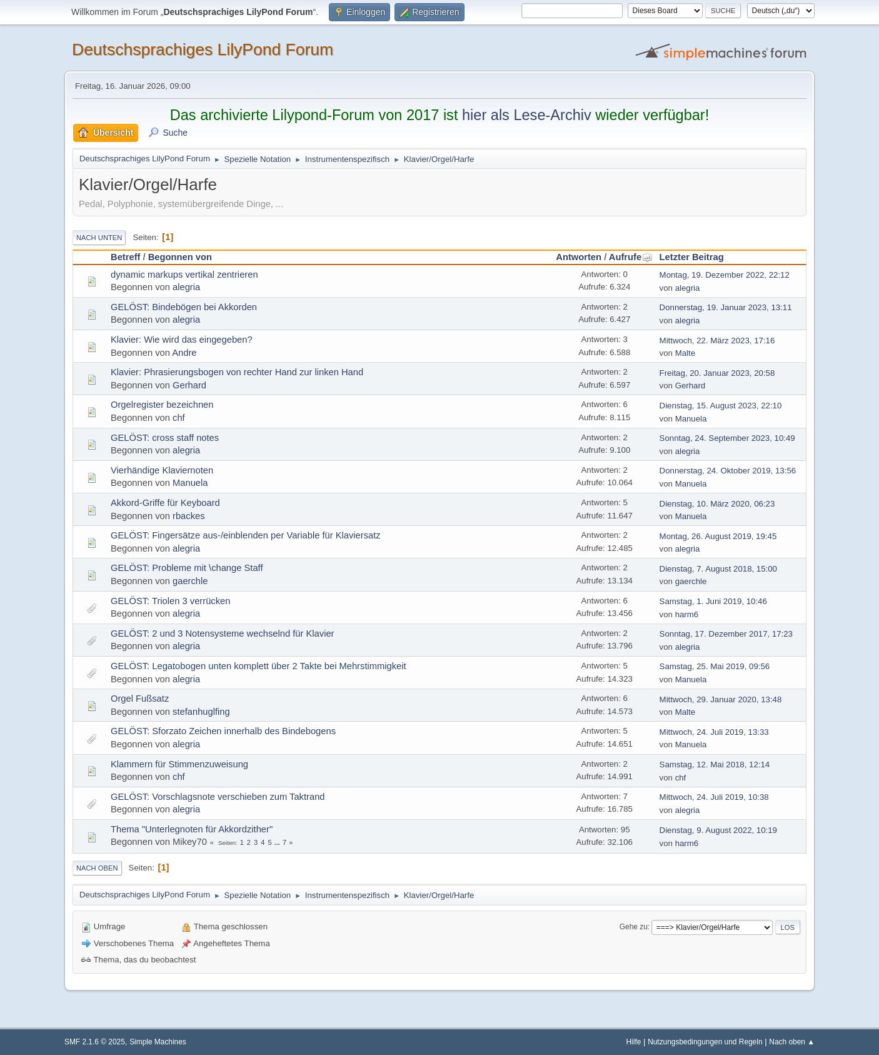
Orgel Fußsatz (140, 699)
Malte (685, 353)
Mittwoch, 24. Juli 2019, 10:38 (714, 797)
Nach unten (99, 237)
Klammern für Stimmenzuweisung (179, 764)
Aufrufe (631, 257)
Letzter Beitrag (692, 257)
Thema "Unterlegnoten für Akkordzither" (192, 829)
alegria (186, 287)
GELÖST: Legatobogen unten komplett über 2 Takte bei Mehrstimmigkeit (258, 666)
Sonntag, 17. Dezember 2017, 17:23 (726, 634)
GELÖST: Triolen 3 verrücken (170, 601)
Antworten (578, 257)
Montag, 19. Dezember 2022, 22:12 (725, 275)
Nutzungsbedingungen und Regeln (705, 1041)
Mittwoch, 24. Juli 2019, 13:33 (714, 732)
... (278, 842)
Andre (184, 353)
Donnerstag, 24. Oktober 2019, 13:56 (728, 470)
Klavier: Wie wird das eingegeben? (182, 340)
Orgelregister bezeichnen (162, 405)
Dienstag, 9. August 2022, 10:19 (718, 830)
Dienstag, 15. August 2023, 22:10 (721, 405)
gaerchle (190, 581)
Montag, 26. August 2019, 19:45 (718, 536)
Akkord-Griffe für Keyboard (165, 503)
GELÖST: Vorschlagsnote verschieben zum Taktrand (218, 797)
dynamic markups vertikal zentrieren (184, 275)
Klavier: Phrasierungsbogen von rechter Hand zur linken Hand (237, 372)
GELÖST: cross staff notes (165, 438)
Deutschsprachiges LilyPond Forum (202, 49)
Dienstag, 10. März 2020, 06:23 (717, 503)
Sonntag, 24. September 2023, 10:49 (727, 438)
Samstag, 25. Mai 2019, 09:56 (715, 666)
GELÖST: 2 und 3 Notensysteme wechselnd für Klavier (222, 633)
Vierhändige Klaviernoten (162, 470)
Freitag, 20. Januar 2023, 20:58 (717, 373)
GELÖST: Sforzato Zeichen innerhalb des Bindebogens (223, 731)
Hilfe (633, 1041)
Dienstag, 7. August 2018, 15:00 (718, 568)
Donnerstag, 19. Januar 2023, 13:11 (726, 307)
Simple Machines (157, 1041)
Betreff (125, 257)
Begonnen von (180, 257)
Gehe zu (634, 926)
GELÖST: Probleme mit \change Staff (187, 568)
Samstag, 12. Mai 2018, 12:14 (715, 764)
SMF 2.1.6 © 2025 (94, 1041)
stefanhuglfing (201, 712)
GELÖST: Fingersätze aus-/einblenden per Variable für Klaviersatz (246, 535)
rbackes (189, 516)
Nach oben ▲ (792, 1041)
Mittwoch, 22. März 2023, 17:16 (717, 340)
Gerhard (189, 385)
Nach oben (97, 868)
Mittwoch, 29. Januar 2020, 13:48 (721, 699)
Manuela (691, 418)
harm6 (687, 614)
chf (179, 418)
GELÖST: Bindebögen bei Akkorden (184, 307)
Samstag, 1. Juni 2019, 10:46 (713, 601)
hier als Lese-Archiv (526, 115)
